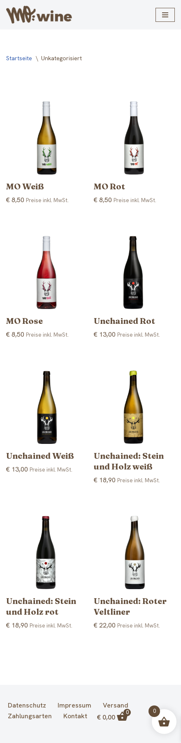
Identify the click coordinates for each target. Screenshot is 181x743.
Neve (49, 735)
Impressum (74, 705)
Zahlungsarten (30, 716)
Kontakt (75, 716)
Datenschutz (27, 705)
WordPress (123, 735)
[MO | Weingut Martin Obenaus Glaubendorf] (39, 15)
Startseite (19, 58)
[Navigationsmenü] (165, 15)
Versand (115, 705)
